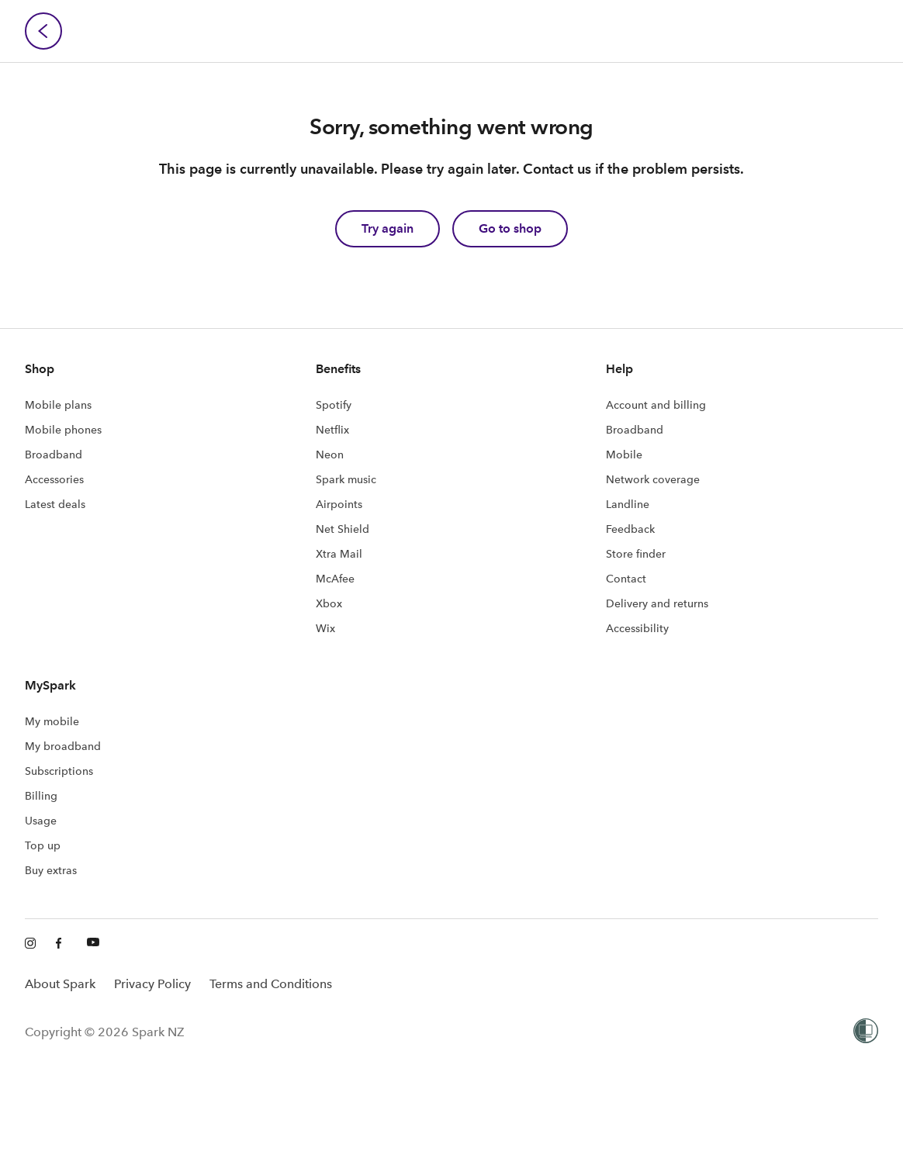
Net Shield (342, 529)
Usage (41, 821)
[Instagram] (31, 944)
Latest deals (55, 504)
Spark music (346, 479)
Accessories (54, 479)
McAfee (335, 579)
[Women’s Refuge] (865, 1032)
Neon (330, 454)
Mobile (624, 454)
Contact (626, 579)
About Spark (60, 984)
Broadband (53, 454)
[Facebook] (62, 944)
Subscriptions (59, 771)
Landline (627, 504)
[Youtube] (93, 944)
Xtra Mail (339, 554)
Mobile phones (63, 430)
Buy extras (51, 870)
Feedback (630, 529)
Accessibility (637, 628)
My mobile (52, 721)
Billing (41, 796)
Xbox (329, 603)
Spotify (333, 405)
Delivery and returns (657, 603)
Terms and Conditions (270, 984)
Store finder (636, 554)
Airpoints (339, 504)
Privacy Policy (152, 984)
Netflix (332, 430)
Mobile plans (58, 405)
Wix (325, 628)
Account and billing (656, 405)
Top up (43, 845)
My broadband (63, 746)
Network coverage (653, 479)
